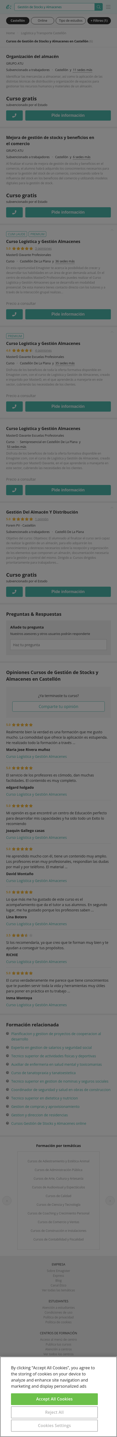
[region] (58, 1397)
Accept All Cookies (54, 1399)
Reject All (54, 1412)
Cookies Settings (54, 1425)
